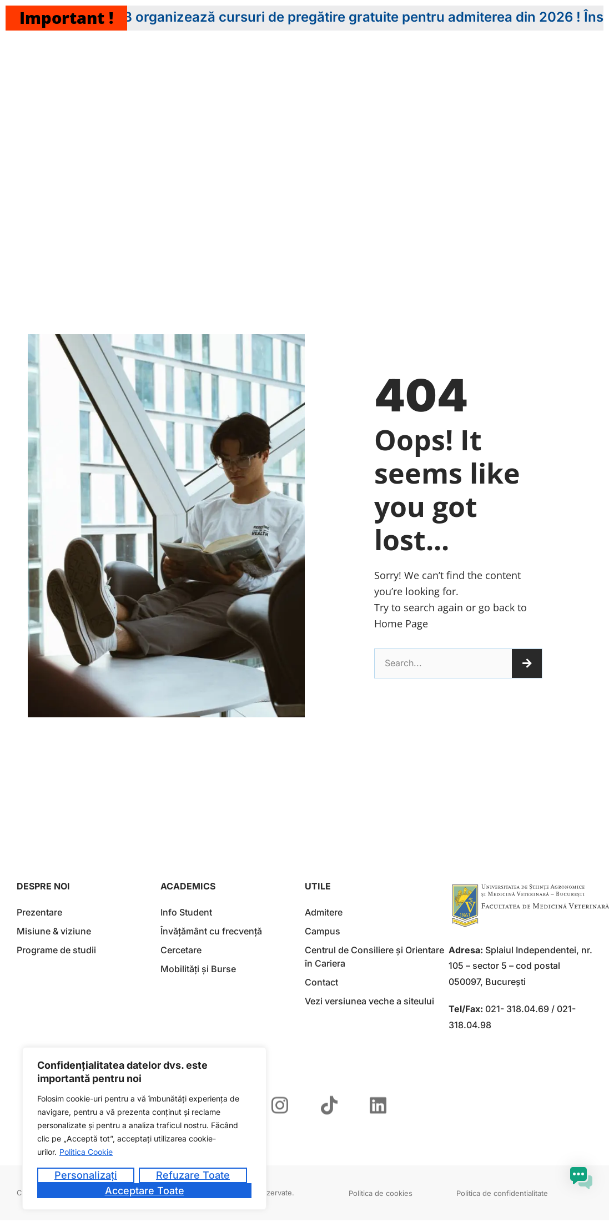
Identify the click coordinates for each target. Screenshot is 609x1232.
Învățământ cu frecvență (211, 931)
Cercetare (181, 950)
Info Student (186, 912)
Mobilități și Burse (198, 968)
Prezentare (39, 912)
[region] (144, 1128)
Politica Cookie (86, 1151)
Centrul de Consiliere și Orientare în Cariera (374, 956)
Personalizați (85, 1175)
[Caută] (527, 663)
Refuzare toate (193, 1175)
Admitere (324, 912)
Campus (322, 931)
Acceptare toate (144, 1190)
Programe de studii (56, 950)
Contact (321, 982)
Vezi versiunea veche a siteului (369, 1001)
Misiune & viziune (54, 931)
